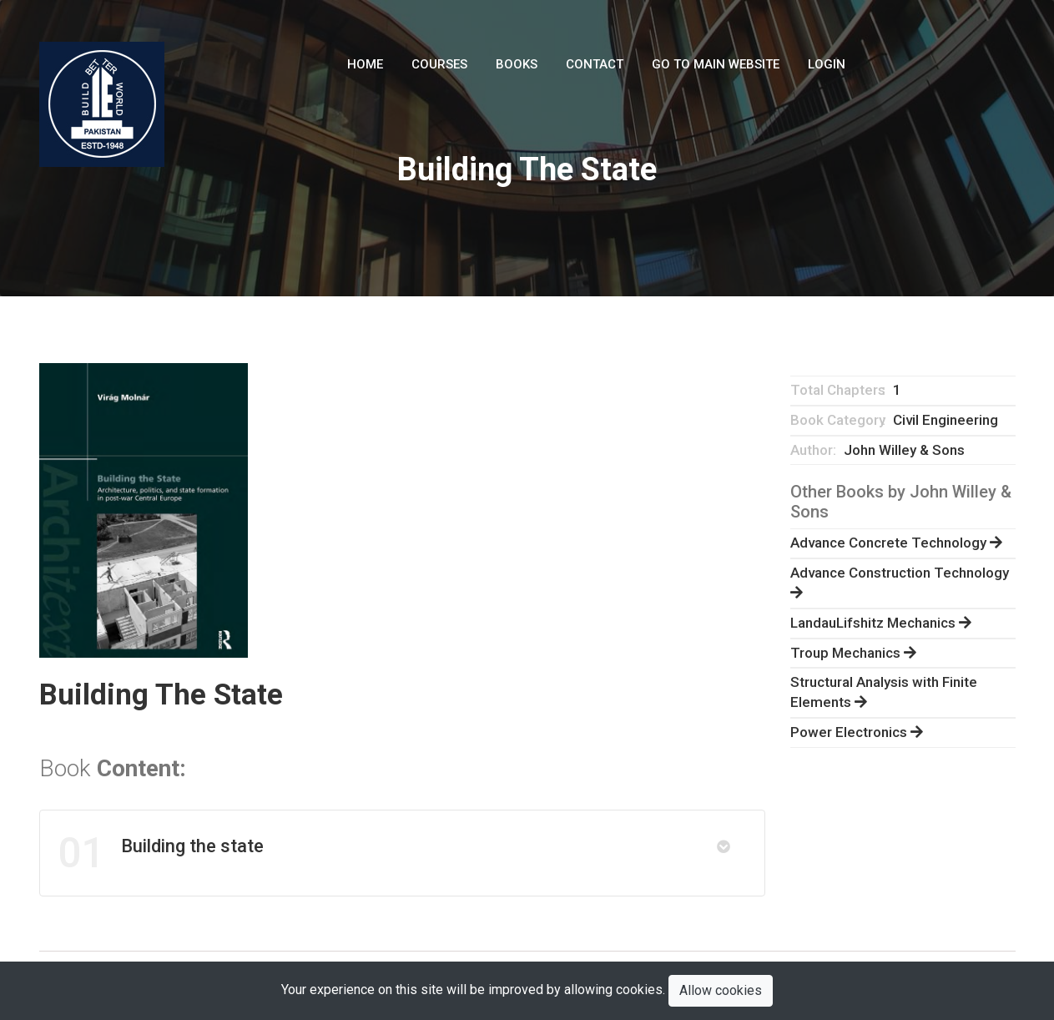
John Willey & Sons (904, 450)
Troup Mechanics (853, 652)
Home (365, 64)
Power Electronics (856, 732)
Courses (439, 64)
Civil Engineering (945, 420)
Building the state (161, 853)
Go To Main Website (715, 64)
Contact (594, 64)
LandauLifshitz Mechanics (880, 622)
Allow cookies (720, 990)
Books (516, 64)
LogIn (826, 64)
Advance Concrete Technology (896, 542)
